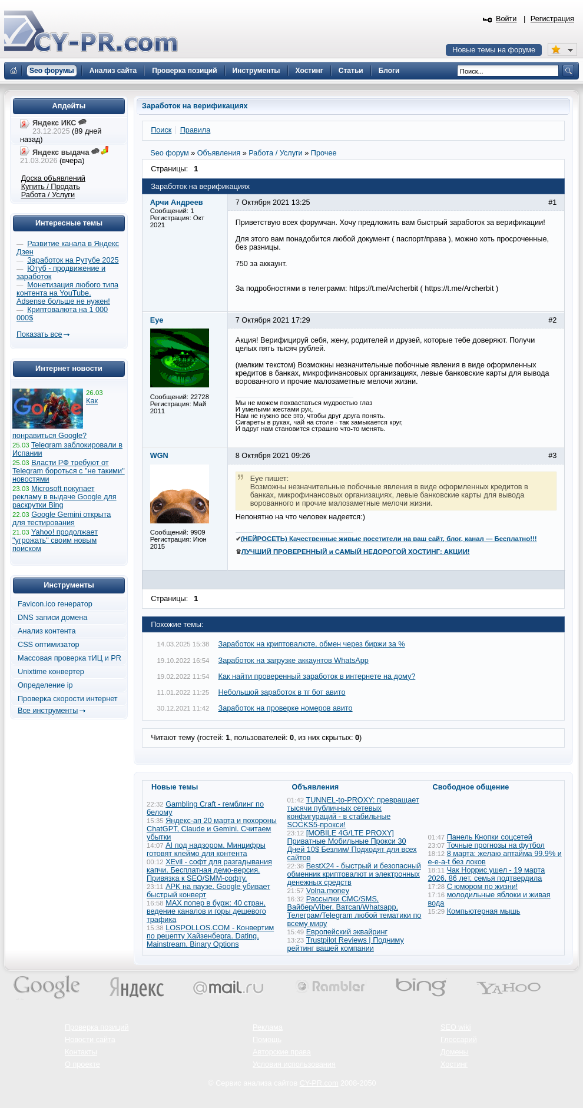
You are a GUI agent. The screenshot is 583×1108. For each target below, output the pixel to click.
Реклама (268, 1027)
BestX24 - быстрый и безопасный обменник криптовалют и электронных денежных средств (354, 874)
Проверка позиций (96, 1027)
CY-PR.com (319, 1083)
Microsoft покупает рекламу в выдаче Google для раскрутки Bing (64, 497)
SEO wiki (455, 1027)
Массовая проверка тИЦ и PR (69, 658)
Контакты (81, 1052)
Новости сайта (90, 1040)
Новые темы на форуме (493, 50)
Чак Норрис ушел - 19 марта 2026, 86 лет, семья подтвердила (486, 874)
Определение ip (45, 685)
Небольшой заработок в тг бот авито (282, 692)
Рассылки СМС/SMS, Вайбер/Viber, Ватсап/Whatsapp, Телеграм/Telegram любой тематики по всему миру (354, 911)
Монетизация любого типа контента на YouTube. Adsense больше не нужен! (67, 293)
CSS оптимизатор (49, 645)
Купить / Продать (50, 187)
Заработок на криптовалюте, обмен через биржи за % (311, 644)
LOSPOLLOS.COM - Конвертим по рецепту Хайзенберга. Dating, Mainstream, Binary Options (210, 936)
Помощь (267, 1040)
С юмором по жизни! (482, 887)
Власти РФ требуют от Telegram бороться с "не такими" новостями (68, 471)
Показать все (39, 334)
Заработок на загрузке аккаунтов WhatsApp (293, 660)
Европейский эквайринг (346, 932)
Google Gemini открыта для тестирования (61, 518)
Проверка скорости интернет (68, 699)
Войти (506, 19)
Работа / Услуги (48, 195)
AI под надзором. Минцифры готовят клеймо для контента (206, 849)
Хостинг (454, 1064)
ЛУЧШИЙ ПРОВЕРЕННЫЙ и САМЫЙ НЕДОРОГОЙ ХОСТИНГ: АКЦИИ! (355, 551)
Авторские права (282, 1052)
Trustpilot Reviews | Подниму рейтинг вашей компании (345, 944)
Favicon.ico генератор (55, 604)
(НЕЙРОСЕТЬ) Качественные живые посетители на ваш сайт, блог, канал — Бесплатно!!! (389, 538)
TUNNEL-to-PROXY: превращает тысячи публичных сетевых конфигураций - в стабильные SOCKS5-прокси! (353, 812)
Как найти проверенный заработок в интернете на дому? (317, 676)
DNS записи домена (52, 617)
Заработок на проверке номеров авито (285, 708)
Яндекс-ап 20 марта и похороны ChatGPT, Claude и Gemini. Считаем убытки (212, 829)
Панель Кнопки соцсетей (489, 837)
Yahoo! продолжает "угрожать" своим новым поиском (55, 540)
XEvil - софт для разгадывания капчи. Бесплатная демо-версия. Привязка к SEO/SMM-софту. (209, 870)
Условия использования (294, 1064)
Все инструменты (48, 710)
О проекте (82, 1064)
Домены (454, 1052)
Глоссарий (458, 1040)
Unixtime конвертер (51, 672)
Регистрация (552, 19)
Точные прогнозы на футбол (496, 845)
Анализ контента (47, 631)
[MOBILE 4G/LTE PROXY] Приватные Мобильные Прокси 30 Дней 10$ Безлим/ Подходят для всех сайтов (352, 845)
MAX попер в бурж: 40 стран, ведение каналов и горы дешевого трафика (206, 911)
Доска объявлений (53, 178)
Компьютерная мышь (484, 911)
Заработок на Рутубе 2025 (72, 260)
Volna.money (327, 891)
